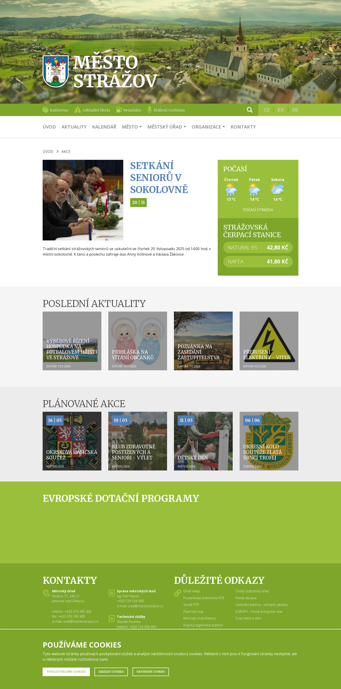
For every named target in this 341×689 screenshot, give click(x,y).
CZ (267, 110)
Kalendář (104, 127)
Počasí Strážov (258, 209)
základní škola (96, 110)
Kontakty (243, 127)
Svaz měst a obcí (248, 618)
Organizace (206, 127)
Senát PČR (191, 604)
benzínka (132, 110)
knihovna (59, 110)
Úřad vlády (191, 591)
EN (281, 110)
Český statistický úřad (252, 591)
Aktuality (74, 127)
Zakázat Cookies (111, 671)
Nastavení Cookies (151, 671)
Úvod (49, 127)
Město (130, 127)
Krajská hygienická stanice (203, 625)
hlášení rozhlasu (169, 110)
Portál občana (245, 598)
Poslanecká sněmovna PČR (203, 598)
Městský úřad (164, 127)
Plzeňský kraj (193, 611)
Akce (66, 151)
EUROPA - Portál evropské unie (258, 611)
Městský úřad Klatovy (199, 618)
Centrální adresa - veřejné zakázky (261, 604)
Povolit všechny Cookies (66, 671)
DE (295, 110)
